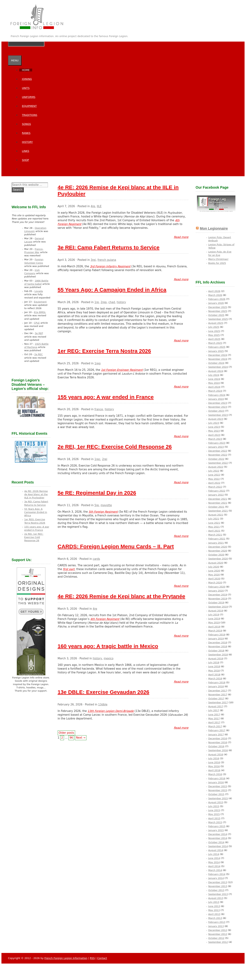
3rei (93, 260)
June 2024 (214, 379)
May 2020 (214, 574)
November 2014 (217, 838)
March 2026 (215, 295)
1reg (97, 363)
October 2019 (216, 602)
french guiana (107, 260)
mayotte (106, 505)
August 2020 (215, 562)
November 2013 (217, 886)
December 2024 (217, 355)
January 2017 (216, 734)
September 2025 (218, 319)
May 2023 (214, 430)
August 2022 (215, 466)
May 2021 (214, 526)
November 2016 (217, 742)
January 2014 (216, 878)
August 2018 (215, 658)
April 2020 (214, 578)
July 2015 (213, 806)
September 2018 (218, 654)
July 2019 (213, 614)
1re (96, 302)
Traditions (29, 115)
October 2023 (216, 411)
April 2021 (214, 530)
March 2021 (215, 534)
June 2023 (214, 427)
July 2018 (213, 662)
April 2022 (214, 483)
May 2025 (214, 335)
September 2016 (218, 750)
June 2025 (214, 331)
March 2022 (215, 486)
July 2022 (213, 470)
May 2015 (214, 814)
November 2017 (217, 694)
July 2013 (213, 902)
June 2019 (214, 618)
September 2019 (218, 606)
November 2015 (217, 790)
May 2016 (214, 766)
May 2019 (214, 622)
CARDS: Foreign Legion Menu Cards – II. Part (116, 546)
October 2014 (216, 842)
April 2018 (214, 674)
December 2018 (217, 642)
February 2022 (216, 490)
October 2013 (216, 890)
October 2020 (216, 554)
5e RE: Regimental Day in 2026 (97, 493)
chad (111, 302)
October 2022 (216, 459)
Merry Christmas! (218, 259)
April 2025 (214, 339)
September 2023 (218, 415)
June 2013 (214, 906)
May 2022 (214, 479)
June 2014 (214, 858)
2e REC (38, 354)
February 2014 (216, 874)
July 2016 (213, 758)
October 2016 (216, 746)
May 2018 (214, 670)
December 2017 (217, 690)
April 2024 (214, 387)
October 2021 (216, 506)
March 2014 (215, 870)
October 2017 (216, 698)
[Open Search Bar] (10, 51)
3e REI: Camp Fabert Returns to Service (109, 247)
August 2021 (215, 514)
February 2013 (216, 922)
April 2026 (214, 291)
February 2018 (216, 682)
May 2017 (214, 718)
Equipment (29, 106)
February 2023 (216, 443)
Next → (80, 737)
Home (25, 70)
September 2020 (218, 558)
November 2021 (217, 502)
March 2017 (215, 726)
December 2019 (217, 594)
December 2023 (217, 403)
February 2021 (216, 538)
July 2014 (213, 854)
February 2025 (216, 347)
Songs (26, 124)
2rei (104, 459)
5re (96, 505)
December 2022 (217, 450)
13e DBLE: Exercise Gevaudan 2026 (103, 692)
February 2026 (216, 299)
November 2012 (217, 934)
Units (25, 88)
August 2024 (215, 371)
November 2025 (217, 311)
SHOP (25, 160)
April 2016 (214, 770)
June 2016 (214, 762)
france (98, 409)
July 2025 (213, 327)
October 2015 (216, 794)
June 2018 (214, 666)
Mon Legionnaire (214, 228)
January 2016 (216, 782)
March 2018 (215, 678)
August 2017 (215, 706)
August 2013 (215, 898)
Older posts (66, 732)
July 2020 (213, 566)
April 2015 (214, 818)
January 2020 (216, 590)
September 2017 (218, 702)
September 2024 (218, 367)
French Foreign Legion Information (65, 958)
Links (25, 151)
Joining (27, 79)
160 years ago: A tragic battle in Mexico (108, 646)
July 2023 (213, 423)
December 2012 (217, 930)
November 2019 (217, 598)
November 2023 (217, 407)
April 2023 (214, 435)
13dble (102, 704)
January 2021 (216, 542)
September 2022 (218, 463)
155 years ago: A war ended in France (106, 397)
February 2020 (216, 586)
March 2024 (215, 391)
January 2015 (216, 830)
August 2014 (215, 850)
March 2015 (215, 822)
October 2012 (216, 938)
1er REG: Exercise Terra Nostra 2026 (104, 351)
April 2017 (214, 722)
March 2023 (215, 439)
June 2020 (214, 570)
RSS (92, 958)
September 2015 (218, 798)
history (121, 302)
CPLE (37, 322)
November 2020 (217, 550)
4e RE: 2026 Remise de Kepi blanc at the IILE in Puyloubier (36, 494)
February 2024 (216, 395)
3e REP (39, 333)
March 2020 (215, 582)
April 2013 (214, 914)
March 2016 (215, 774)
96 (71, 737)
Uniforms (28, 97)
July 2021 (213, 518)
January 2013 (216, 926)
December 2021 (217, 499)
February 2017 (216, 730)
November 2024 (217, 359)
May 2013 (214, 910)
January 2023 (216, 447)
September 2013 (218, 894)
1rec (97, 459)
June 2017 (214, 714)
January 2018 (216, 686)
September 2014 (218, 846)
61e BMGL (40, 312)
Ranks (26, 133)
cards (96, 559)
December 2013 (217, 882)
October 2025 (216, 315)
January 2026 (216, 303)
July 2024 (213, 375)
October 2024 (216, 363)
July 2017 (213, 710)
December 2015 (217, 786)
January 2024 (216, 399)
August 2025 (215, 323)
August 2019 (215, 610)
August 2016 (215, 754)
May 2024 (214, 383)
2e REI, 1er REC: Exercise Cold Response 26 (115, 447)
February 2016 (216, 778)
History (27, 142)
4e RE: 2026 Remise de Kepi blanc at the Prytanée (121, 596)
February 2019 (216, 634)
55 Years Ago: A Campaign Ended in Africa (112, 290)
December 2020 (217, 546)
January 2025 (216, 351)
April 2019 (214, 626)
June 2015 (214, 810)
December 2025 (217, 307)
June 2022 (214, 474)
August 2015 (215, 802)
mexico (108, 658)
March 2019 (215, 630)
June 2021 (214, 522)
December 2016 (217, 738)
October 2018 (216, 650)
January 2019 (216, 638)
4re (93, 206)
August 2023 (215, 419)
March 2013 (215, 918)
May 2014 (214, 862)
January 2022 (216, 494)
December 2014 (217, 834)
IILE (99, 206)
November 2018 (217, 646)
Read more (181, 237)
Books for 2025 (217, 263)
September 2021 (218, 510)
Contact (102, 958)
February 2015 (216, 826)
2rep (104, 302)
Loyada (39, 291)
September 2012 (218, 942)
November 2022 (217, 454)
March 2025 (215, 343)
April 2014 (214, 866)
